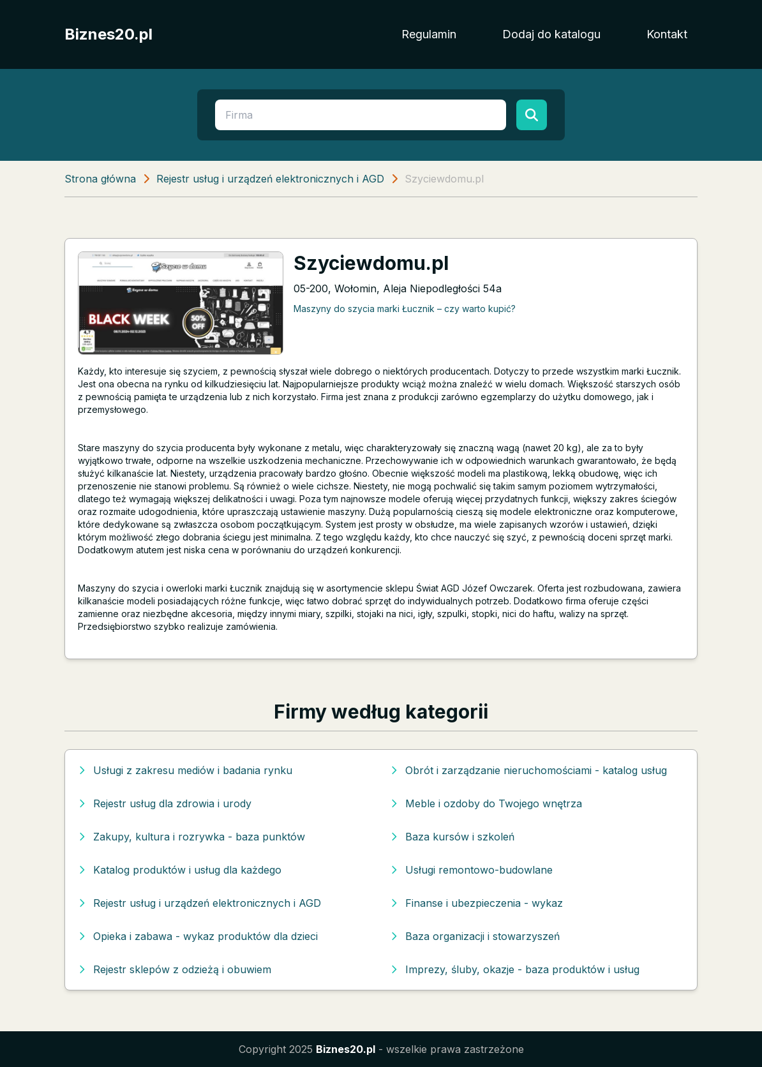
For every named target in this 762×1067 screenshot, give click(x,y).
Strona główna (100, 178)
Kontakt (666, 34)
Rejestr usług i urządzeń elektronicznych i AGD (270, 178)
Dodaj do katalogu (551, 34)
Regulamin (428, 34)
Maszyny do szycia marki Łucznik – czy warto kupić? (405, 308)
